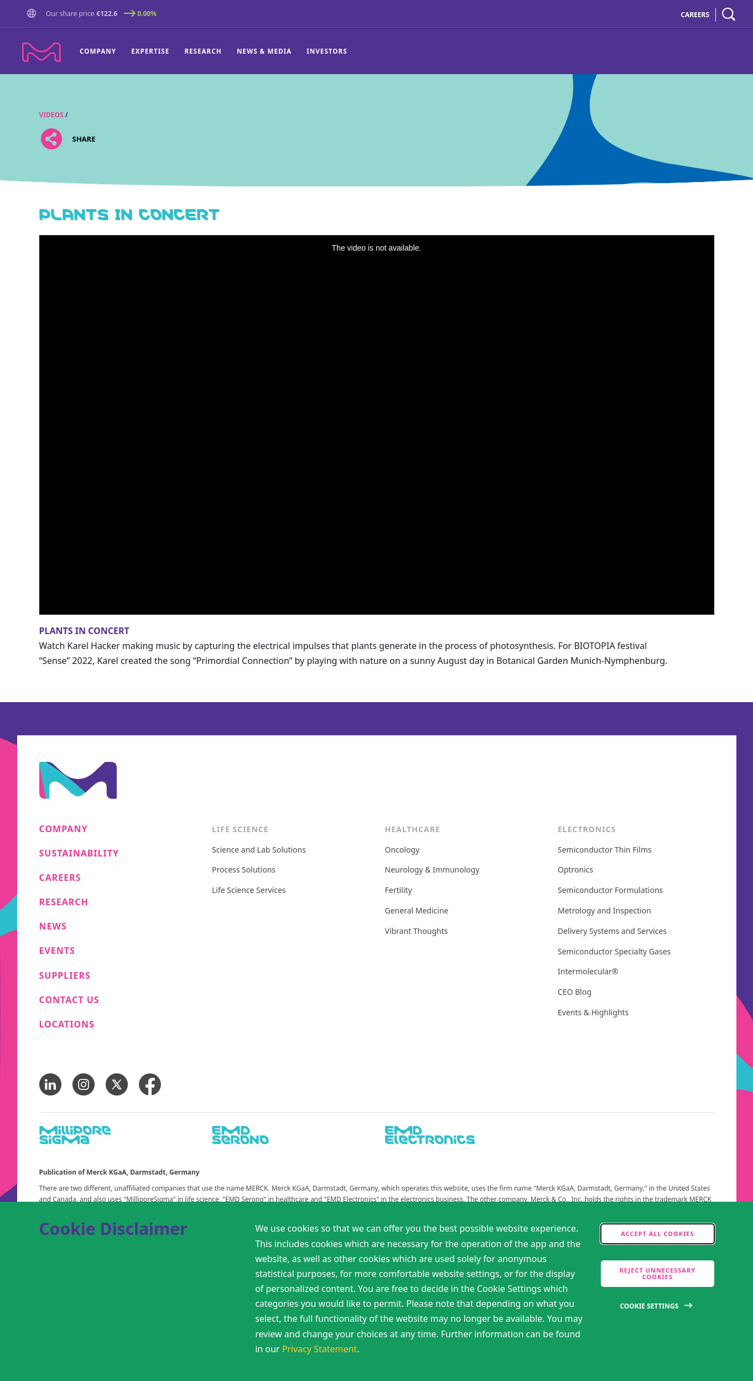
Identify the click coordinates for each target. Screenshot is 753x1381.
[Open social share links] (51, 138)
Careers (60, 878)
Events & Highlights (593, 1012)
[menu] (213, 51)
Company (98, 51)
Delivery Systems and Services (612, 931)
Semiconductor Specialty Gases (614, 952)
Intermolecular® (588, 972)
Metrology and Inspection (604, 911)
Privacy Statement (319, 1349)
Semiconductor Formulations (610, 890)
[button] (33, 14)
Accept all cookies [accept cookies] (657, 1233)
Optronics (575, 870)
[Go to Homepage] (33, 14)
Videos (51, 115)
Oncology (402, 850)
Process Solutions (244, 870)
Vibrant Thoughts (416, 931)
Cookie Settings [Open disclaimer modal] (649, 1306)
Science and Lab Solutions (259, 850)
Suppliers (65, 975)
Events (57, 951)
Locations (67, 1024)
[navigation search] (728, 15)
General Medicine (417, 911)
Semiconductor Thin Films (605, 850)
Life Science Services (249, 890)
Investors (327, 51)
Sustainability (79, 853)
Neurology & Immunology (432, 870)
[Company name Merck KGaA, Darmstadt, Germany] (41, 52)
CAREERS (695, 14)
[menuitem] (102, 51)
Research (202, 51)
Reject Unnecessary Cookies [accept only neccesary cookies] (658, 1273)
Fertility (398, 890)
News (53, 926)
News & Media (264, 51)
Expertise (150, 51)
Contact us (69, 1000)
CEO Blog (574, 992)
